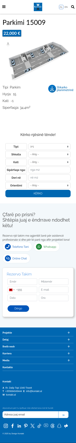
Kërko (38, 193)
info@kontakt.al (34, 391)
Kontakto (8, 367)
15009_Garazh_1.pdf (60, 90)
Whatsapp (46, 247)
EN (66, 7)
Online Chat (16, 258)
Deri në (16, 177)
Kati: (16, 162)
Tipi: (16, 146)
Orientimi (16, 185)
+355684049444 (14, 391)
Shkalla (16, 154)
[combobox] (11, 290)
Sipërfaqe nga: (16, 170)
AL (61, 7)
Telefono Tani (17, 247)
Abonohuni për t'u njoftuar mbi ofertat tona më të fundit (28, 408)
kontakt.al (11, 395)
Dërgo (18, 308)
